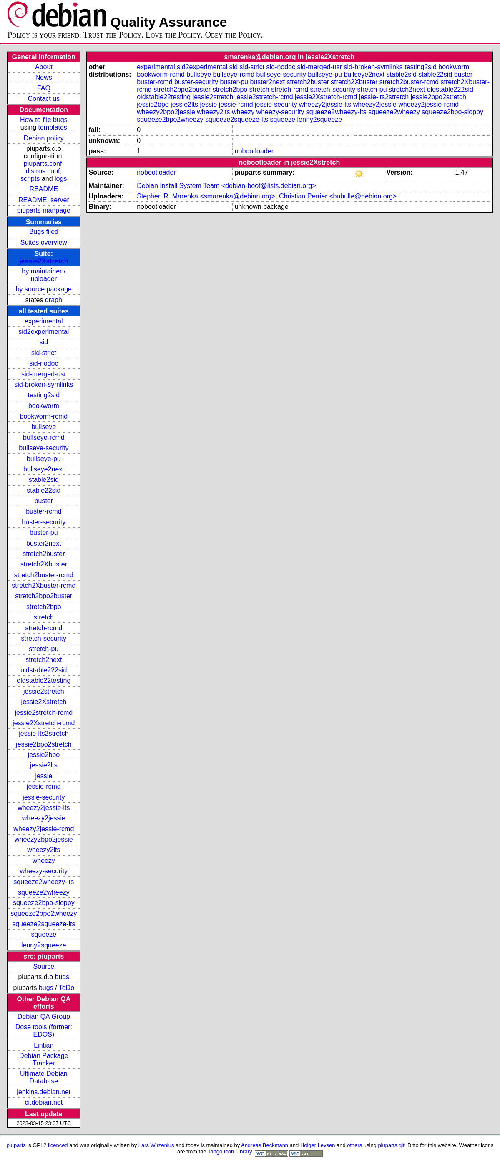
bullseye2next (43, 469)
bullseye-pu (44, 458)
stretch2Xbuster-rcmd (43, 585)
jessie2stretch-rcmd (44, 712)
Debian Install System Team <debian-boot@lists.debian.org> (226, 185)
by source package (44, 289)
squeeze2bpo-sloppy (44, 902)
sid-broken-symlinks (43, 384)
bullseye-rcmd (44, 437)
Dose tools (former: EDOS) (43, 1030)
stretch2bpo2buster (43, 595)
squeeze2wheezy (44, 892)
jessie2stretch (43, 691)
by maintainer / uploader (43, 275)
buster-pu (44, 532)
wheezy (44, 860)
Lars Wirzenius (156, 1145)
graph (53, 299)
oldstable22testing (43, 680)
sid (44, 342)
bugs (62, 976)
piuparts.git (391, 1145)
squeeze (44, 934)
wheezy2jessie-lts (44, 807)
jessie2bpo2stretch (43, 744)
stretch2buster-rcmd (43, 575)
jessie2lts (44, 765)
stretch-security (43, 638)
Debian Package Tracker (43, 1059)
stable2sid (44, 479)
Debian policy (44, 138)
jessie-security (44, 797)
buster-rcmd (43, 511)
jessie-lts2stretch (43, 733)
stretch (44, 617)
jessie (43, 776)
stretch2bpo (43, 606)
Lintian (43, 1045)
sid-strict (43, 352)
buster (44, 500)
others (354, 1145)
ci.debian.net (44, 1102)
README (44, 189)
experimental (44, 321)
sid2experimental (43, 331)
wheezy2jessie (43, 818)
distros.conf (43, 171)
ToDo (66, 987)
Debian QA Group (44, 1016)
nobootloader (254, 151)
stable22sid (43, 490)
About (44, 66)
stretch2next (43, 659)
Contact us (44, 98)
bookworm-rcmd (44, 416)
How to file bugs (44, 119)
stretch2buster (44, 553)
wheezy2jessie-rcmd (43, 828)
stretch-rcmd (43, 628)
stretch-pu (43, 648)
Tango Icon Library (230, 1151)
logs (61, 178)
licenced (58, 1145)
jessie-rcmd (44, 786)
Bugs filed (43, 231)
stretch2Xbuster (43, 564)
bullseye (43, 426)
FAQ (43, 88)
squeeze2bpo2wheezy (43, 913)
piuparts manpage (43, 210)
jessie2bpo (44, 754)
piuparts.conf (43, 163)
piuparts (16, 1145)
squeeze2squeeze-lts (43, 923)
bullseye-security (43, 447)
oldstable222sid (43, 670)
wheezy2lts (43, 849)
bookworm (43, 405)
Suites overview (43, 242)
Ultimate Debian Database (44, 1077)
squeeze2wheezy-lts (43, 881)
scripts (30, 178)
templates (52, 127)
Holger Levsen (317, 1145)
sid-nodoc (43, 363)
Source (43, 966)
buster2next (43, 543)
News (43, 77)
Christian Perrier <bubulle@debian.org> (338, 196)
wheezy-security (44, 871)
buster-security (43, 522)
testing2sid (44, 395)
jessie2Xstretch (43, 261)
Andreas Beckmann (264, 1145)
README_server (43, 199)
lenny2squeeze (43, 945)
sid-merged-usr (43, 374)
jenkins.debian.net (43, 1091)
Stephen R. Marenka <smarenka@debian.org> (206, 196)
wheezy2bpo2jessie (44, 839)
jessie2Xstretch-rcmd (44, 723)
